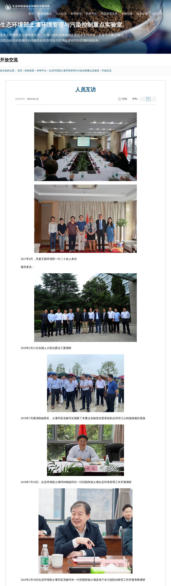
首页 (31, 13)
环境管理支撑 (109, 13)
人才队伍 (61, 13)
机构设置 (29, 70)
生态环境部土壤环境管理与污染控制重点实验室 (74, 70)
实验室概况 (45, 13)
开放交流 (126, 13)
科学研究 (76, 13)
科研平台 (91, 13)
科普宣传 (141, 13)
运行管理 (157, 13)
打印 (124, 99)
